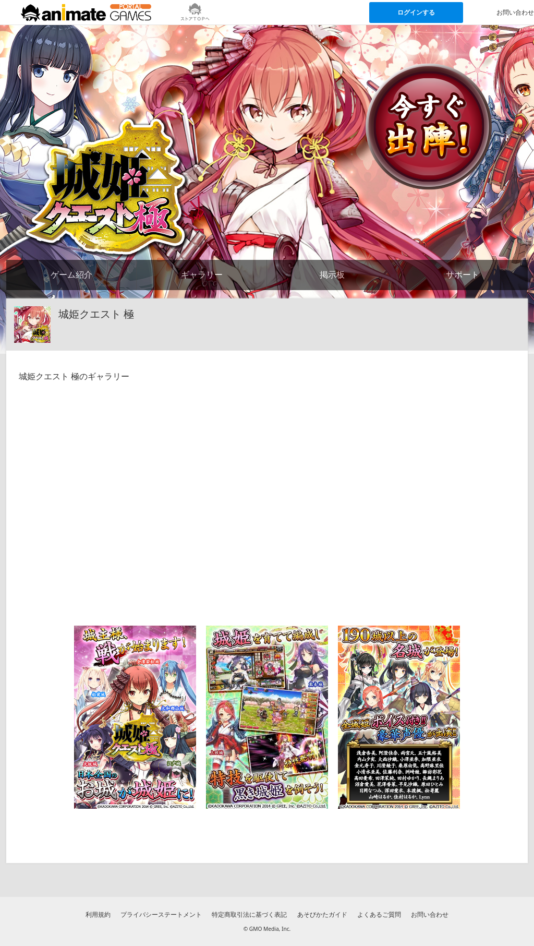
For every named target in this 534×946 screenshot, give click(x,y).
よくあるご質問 (379, 914)
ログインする (416, 12)
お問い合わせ (429, 914)
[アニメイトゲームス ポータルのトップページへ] (86, 12)
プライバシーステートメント (161, 914)
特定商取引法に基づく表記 (249, 914)
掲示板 (332, 274)
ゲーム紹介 (71, 274)
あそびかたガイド (322, 914)
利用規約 (98, 914)
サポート (462, 274)
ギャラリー (202, 274)
